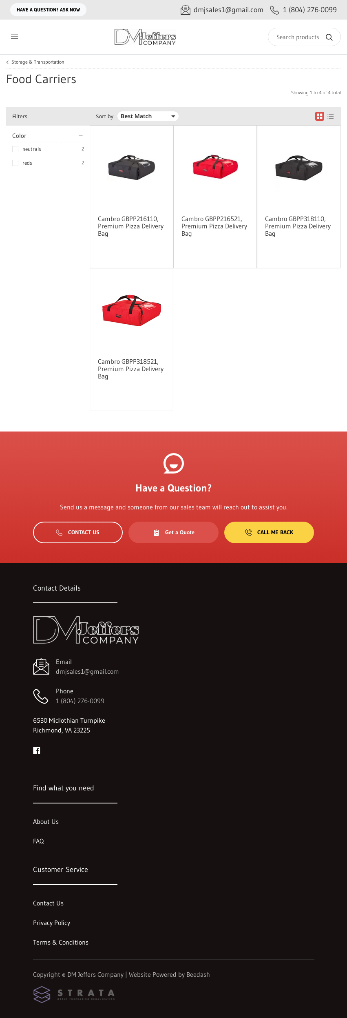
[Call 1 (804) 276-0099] (303, 9)
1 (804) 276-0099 (80, 701)
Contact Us (77, 532)
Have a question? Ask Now (48, 10)
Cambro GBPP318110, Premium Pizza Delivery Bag (298, 226)
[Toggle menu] (14, 36)
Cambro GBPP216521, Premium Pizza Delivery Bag (214, 226)
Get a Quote (173, 532)
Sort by (104, 116)
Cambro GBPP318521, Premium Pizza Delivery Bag (131, 369)
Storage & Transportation (37, 62)
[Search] (304, 37)
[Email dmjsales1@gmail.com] (222, 9)
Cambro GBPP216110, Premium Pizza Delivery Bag (131, 226)
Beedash (198, 974)
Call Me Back (269, 532)
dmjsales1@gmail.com (87, 671)
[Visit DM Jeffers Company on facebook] (36, 750)
